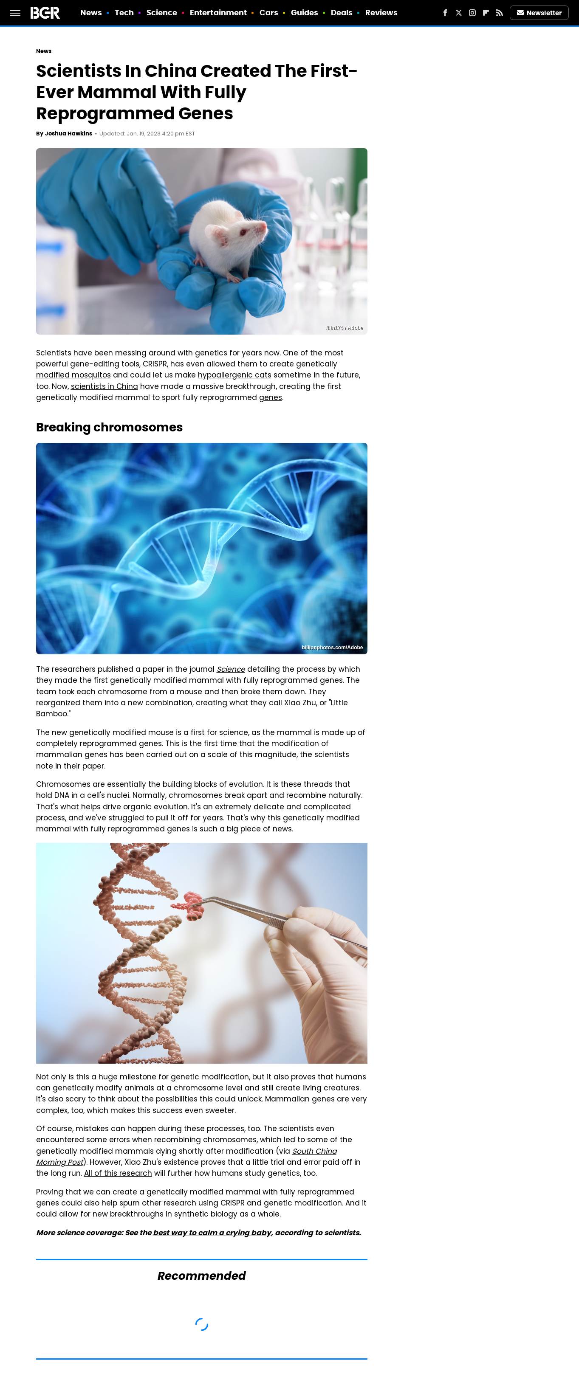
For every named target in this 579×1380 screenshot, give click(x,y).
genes (270, 398)
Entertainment (218, 12)
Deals (342, 12)
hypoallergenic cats (234, 376)
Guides (305, 12)
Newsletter (539, 13)
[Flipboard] (486, 12)
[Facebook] (445, 12)
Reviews (381, 12)
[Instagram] (472, 12)
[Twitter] (458, 12)
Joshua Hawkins (68, 133)
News (91, 12)
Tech (124, 12)
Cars (269, 12)
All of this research (118, 1174)
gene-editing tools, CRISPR (118, 365)
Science (162, 12)
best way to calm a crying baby (212, 1232)
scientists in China (104, 387)
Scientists (53, 354)
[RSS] (499, 12)
